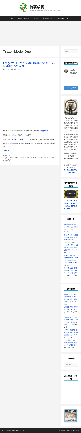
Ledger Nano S (14, 157)
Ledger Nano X (24, 157)
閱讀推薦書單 (60, 18)
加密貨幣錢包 (43, 131)
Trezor (32, 157)
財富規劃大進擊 (49, 18)
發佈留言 (7, 161)
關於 (70, 18)
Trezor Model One (40, 157)
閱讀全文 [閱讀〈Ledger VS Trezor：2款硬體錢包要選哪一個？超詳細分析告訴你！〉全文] (6, 151)
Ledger (13, 139)
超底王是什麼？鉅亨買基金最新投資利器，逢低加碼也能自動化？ (71, 237)
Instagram (70, 172)
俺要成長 (37, 7)
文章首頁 (12, 18)
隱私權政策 (76, 430)
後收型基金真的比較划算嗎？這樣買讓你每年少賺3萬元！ (71, 247)
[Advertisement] (40, 32)
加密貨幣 (38, 18)
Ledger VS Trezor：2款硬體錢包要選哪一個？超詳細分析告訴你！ (29, 64)
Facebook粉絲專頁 (70, 170)
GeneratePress (24, 430)
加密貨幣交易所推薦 (25, 18)
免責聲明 (69, 430)
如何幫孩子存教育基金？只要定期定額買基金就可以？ (71, 227)
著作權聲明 (62, 430)
